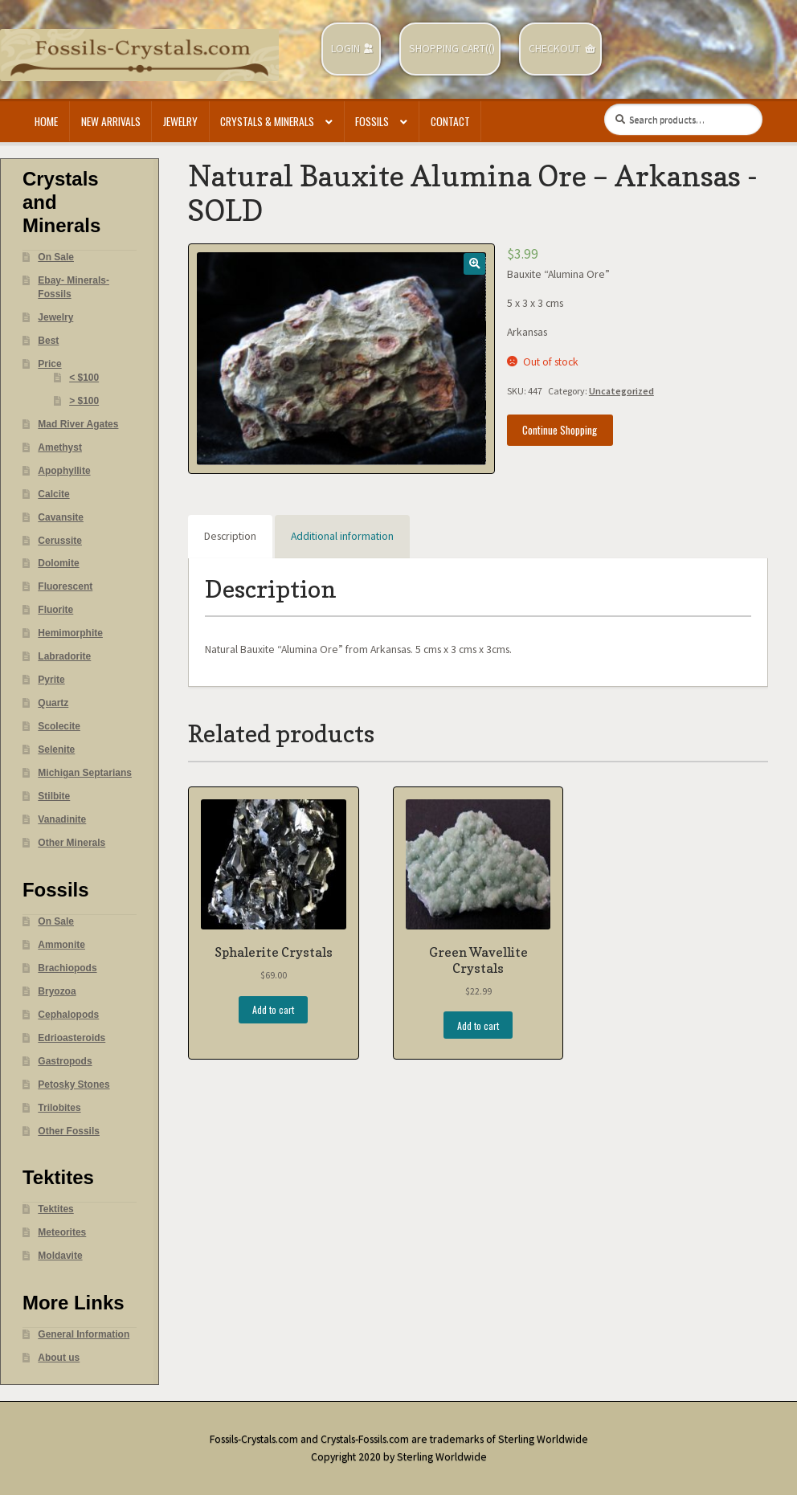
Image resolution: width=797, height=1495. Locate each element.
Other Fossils (69, 1131)
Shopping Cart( (448, 48)
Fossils (372, 121)
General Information (83, 1334)
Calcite (53, 494)
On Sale (56, 257)
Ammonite (61, 944)
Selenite (56, 749)
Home (46, 121)
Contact (450, 121)
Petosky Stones (73, 1084)
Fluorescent (65, 586)
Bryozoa (57, 991)
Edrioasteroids (71, 1038)
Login (345, 48)
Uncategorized (621, 391)
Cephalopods (68, 1014)
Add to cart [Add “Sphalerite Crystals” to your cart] (273, 1009)
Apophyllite (64, 470)
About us (59, 1357)
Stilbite (54, 796)
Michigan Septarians (85, 772)
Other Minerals (71, 842)
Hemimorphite (70, 633)
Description (230, 536)
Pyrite (51, 679)
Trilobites (59, 1107)
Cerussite (60, 540)
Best (48, 340)
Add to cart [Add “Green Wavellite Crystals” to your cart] (478, 1025)
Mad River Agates (78, 424)
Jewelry (180, 121)
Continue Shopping (559, 430)
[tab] (230, 536)
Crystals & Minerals (267, 121)
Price (49, 364)
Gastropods (65, 1061)
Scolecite (59, 726)
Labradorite (64, 656)
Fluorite (55, 609)
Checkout (554, 48)
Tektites (55, 1209)
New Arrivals (111, 121)
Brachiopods (67, 968)
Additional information (342, 536)
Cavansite (61, 517)
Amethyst (60, 447)
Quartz (53, 703)
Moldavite (60, 1255)
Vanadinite (62, 819)
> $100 (84, 400)
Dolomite (58, 563)
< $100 (84, 377)
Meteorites (62, 1232)
